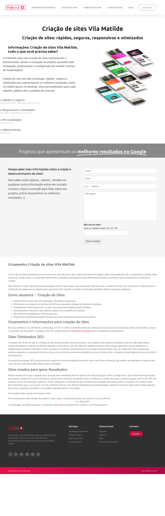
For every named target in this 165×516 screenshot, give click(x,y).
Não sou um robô (93, 224)
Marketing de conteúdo (43, 7)
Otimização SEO (115, 7)
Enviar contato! (93, 241)
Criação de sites (69, 7)
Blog (131, 7)
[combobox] (87, 186)
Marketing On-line (92, 7)
